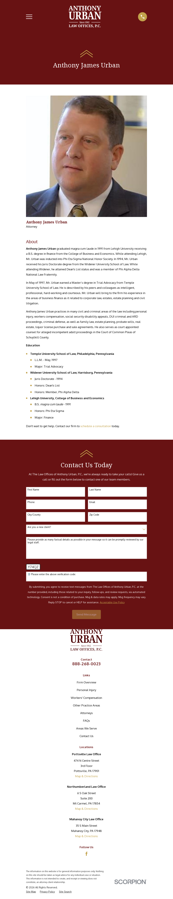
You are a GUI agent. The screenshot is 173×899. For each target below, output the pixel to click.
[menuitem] (31, 892)
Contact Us (86, 736)
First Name (33, 489)
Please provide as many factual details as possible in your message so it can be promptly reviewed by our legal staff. (85, 541)
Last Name (95, 489)
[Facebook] (86, 854)
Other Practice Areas (86, 705)
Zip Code (94, 514)
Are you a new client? (39, 527)
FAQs (86, 720)
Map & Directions (86, 776)
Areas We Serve (86, 728)
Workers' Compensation (86, 697)
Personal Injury (86, 690)
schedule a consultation (95, 426)
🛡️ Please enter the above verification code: (52, 574)
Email (92, 502)
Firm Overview (86, 682)
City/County (34, 514)
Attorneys (86, 713)
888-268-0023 (86, 663)
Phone (31, 502)
